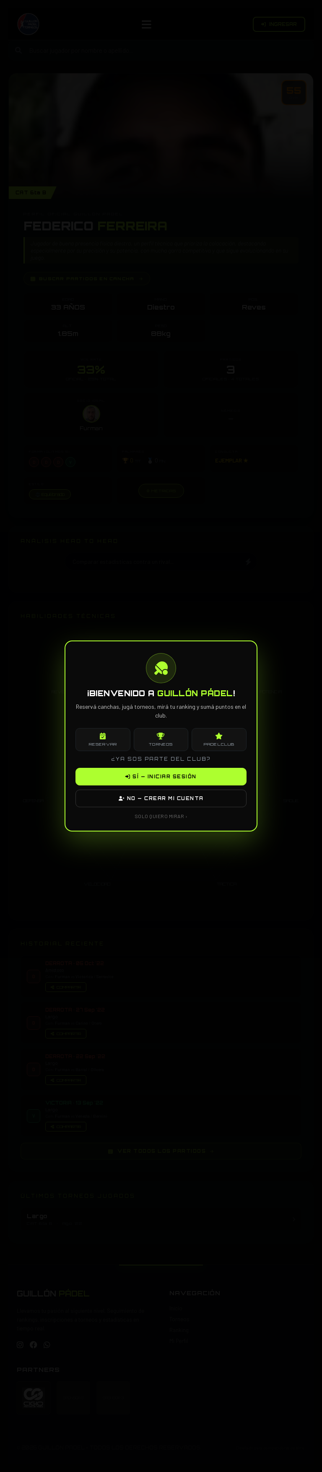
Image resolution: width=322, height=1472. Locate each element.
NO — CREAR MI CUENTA (161, 798)
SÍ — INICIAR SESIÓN (161, 777)
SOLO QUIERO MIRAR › (161, 816)
